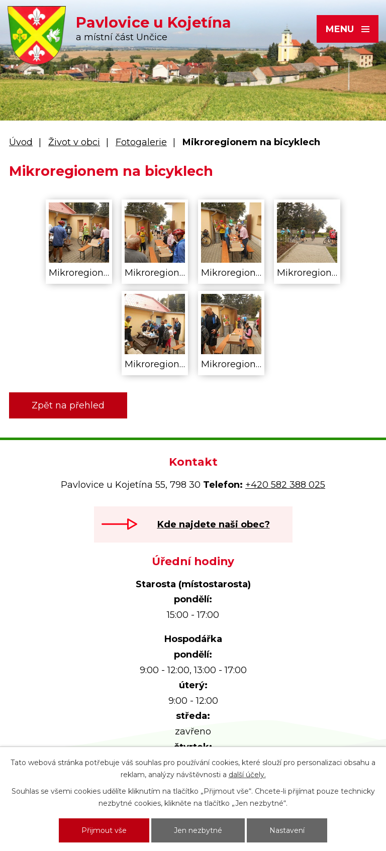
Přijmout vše (104, 830)
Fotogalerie (141, 142)
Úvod (21, 142)
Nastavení (287, 830)
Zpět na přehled (68, 405)
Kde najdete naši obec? (213, 524)
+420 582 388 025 (285, 484)
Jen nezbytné (198, 830)
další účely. (247, 774)
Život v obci (74, 142)
